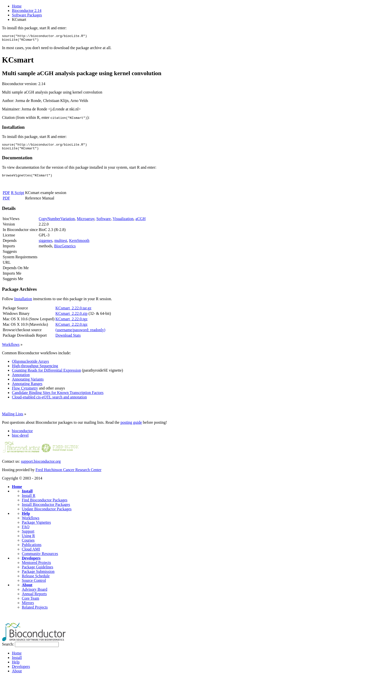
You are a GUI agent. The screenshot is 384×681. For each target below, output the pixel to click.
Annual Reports (34, 597)
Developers (31, 562)
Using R (28, 539)
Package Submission (38, 575)
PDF (6, 196)
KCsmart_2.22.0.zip (71, 317)
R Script (17, 196)
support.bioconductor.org (41, 465)
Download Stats (68, 339)
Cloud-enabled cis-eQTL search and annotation (49, 401)
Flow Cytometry (25, 392)
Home (17, 6)
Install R (28, 499)
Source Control (34, 584)
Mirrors (28, 606)
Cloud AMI (31, 553)
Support (28, 535)
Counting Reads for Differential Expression (46, 374)
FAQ (25, 530)
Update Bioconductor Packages (47, 513)
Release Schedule (36, 580)
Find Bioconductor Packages (44, 504)
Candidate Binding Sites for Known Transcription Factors (58, 396)
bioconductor (22, 434)
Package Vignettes (36, 526)
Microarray (85, 222)
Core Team (30, 602)
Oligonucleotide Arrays (30, 365)
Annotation (21, 378)
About (27, 588)
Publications (31, 548)
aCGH (141, 222)
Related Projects (35, 611)
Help (26, 517)
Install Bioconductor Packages (46, 508)
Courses (28, 544)
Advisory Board (34, 593)
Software (103, 222)
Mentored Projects (36, 566)
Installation (23, 302)
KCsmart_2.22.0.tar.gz (73, 312)
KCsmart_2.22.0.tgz (71, 323)
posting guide (131, 426)
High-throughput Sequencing (35, 369)
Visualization (122, 222)
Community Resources (40, 557)
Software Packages (27, 15)
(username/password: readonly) (80, 333)
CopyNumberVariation (57, 222)
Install (27, 495)
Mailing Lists (12, 418)
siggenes (45, 244)
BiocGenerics (65, 250)
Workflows (11, 348)
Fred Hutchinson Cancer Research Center (69, 473)
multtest (60, 244)
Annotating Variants (28, 383)
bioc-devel (20, 439)
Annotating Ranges (27, 387)
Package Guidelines (37, 571)
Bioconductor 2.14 (26, 10)
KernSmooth (79, 244)
